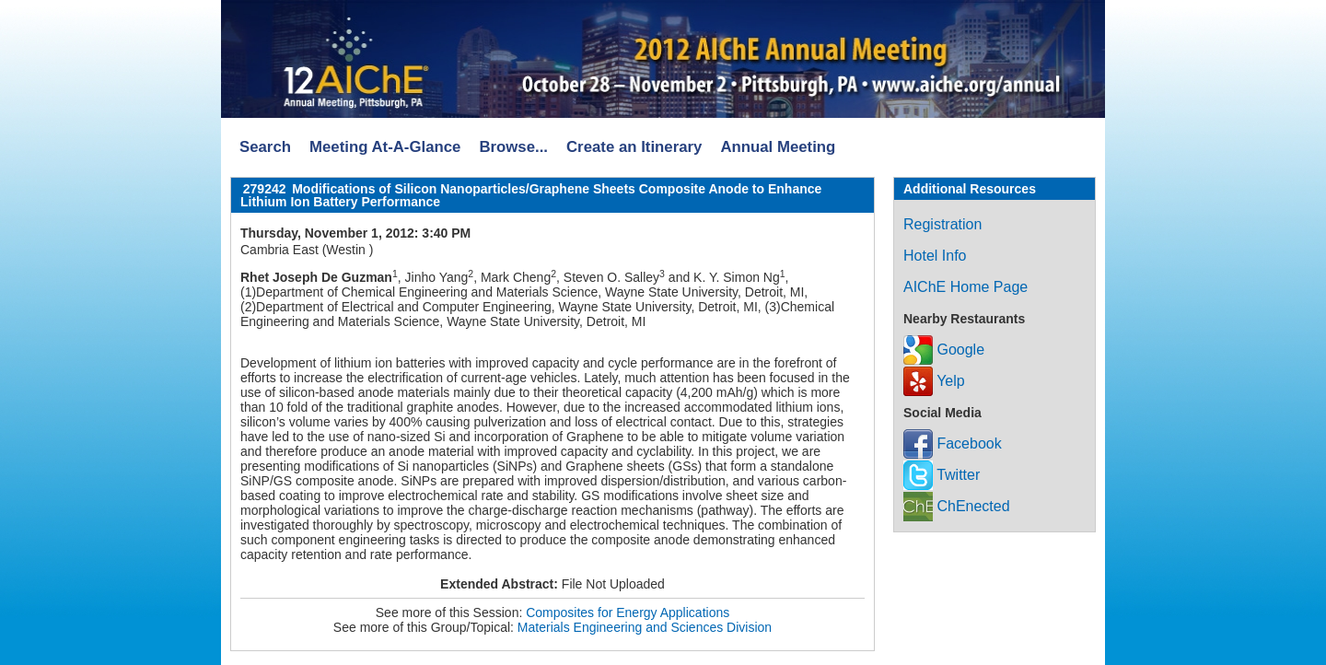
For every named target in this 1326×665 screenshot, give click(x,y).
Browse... (513, 147)
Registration (942, 224)
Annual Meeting (777, 147)
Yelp (934, 381)
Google (943, 349)
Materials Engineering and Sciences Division (645, 627)
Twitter (941, 475)
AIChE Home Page (965, 287)
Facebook (952, 443)
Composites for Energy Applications (627, 612)
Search (265, 147)
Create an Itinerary (634, 147)
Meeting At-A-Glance (384, 147)
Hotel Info (934, 255)
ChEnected (956, 506)
